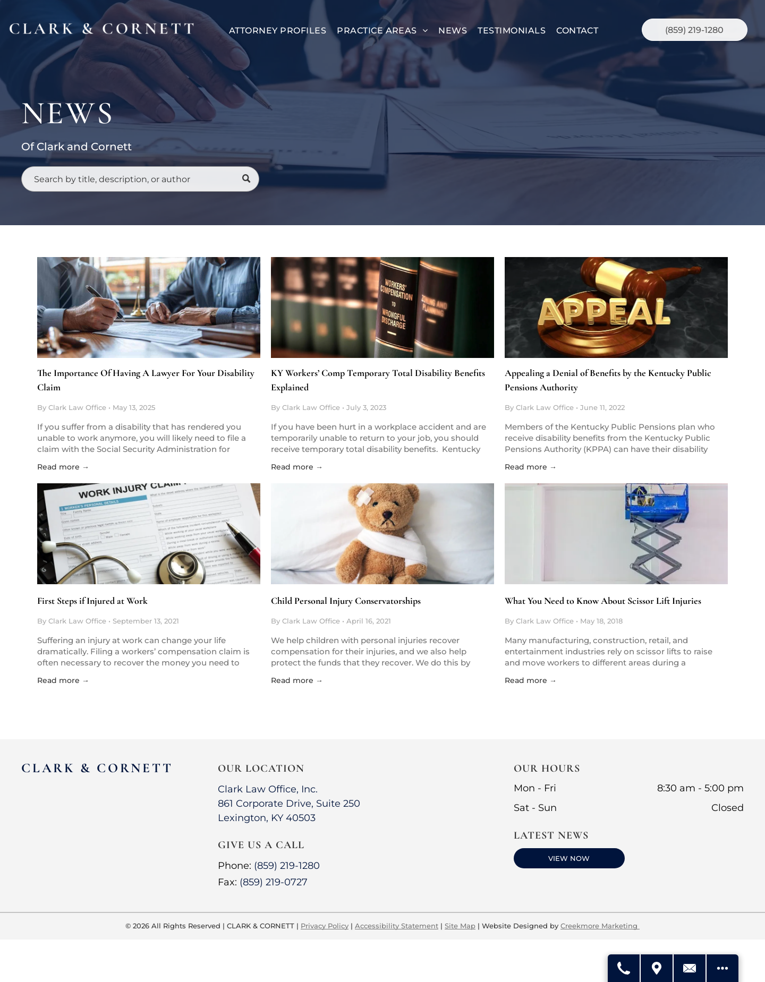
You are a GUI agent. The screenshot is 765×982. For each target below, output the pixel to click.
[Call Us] (624, 968)
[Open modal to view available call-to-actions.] (722, 968)
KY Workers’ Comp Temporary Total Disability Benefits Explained (378, 380)
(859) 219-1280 (287, 866)
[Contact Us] (690, 968)
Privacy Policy (324, 925)
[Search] (140, 179)
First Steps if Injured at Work (92, 601)
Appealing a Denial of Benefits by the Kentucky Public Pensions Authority (608, 380)
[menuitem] (278, 30)
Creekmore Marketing (600, 925)
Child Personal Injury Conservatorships (346, 601)
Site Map (460, 925)
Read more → (63, 467)
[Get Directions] (657, 968)
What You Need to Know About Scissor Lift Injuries (603, 601)
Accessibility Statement (396, 925)
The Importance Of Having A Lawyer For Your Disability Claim (145, 380)
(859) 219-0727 (274, 882)
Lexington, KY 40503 (267, 818)
